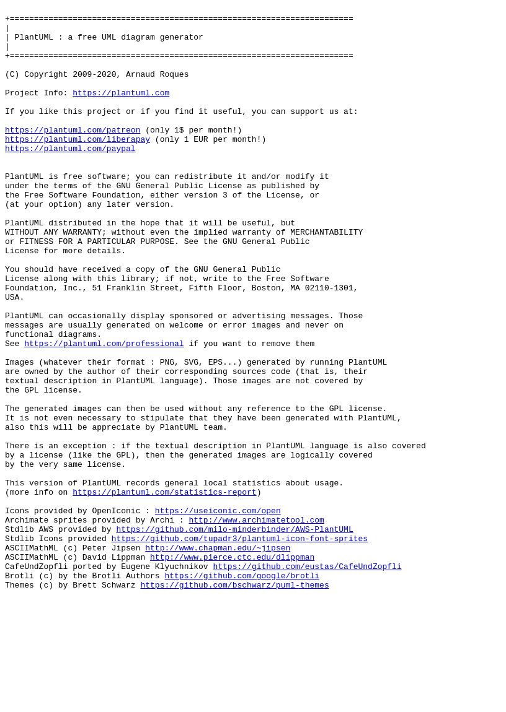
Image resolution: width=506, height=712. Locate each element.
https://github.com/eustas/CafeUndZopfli (307, 679)
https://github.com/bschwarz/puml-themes (234, 701)
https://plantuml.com (121, 110)
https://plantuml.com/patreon (72, 155)
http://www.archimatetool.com (256, 623)
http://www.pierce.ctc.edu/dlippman (232, 668)
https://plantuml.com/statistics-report (164, 590)
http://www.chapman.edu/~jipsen (217, 656)
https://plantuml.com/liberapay (77, 166)
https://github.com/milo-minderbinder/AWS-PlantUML (234, 634)
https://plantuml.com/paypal (70, 177)
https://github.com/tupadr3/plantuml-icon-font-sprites (240, 645)
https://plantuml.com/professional (104, 411)
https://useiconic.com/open (218, 612)
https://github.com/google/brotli (241, 690)
